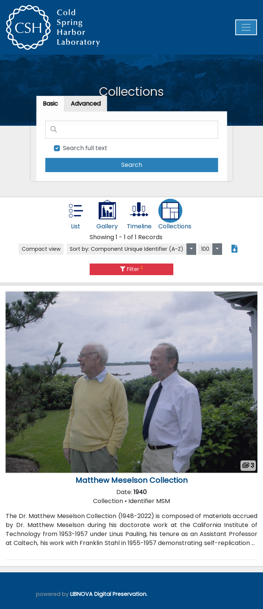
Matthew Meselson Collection (131, 480)
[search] (132, 164)
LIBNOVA (81, 594)
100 (205, 249)
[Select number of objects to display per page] (217, 249)
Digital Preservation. (120, 594)
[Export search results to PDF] (234, 249)
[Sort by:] (191, 249)
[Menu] (246, 27)
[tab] (86, 104)
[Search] (132, 129)
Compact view (41, 249)
